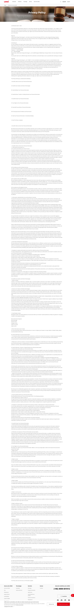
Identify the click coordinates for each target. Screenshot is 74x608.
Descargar (29, 588)
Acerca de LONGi (7, 588)
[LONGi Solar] (6, 2)
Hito (5, 590)
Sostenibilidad (6, 596)
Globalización (6, 592)
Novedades (18, 588)
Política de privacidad (19, 604)
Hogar (5, 5)
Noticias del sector (19, 590)
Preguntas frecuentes (31, 590)
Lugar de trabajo (7, 598)
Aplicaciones (30, 592)
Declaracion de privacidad (12, 5)
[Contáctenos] (72, 595)
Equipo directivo (7, 594)
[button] (60, 2)
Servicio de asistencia (31, 597)
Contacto (41, 588)
